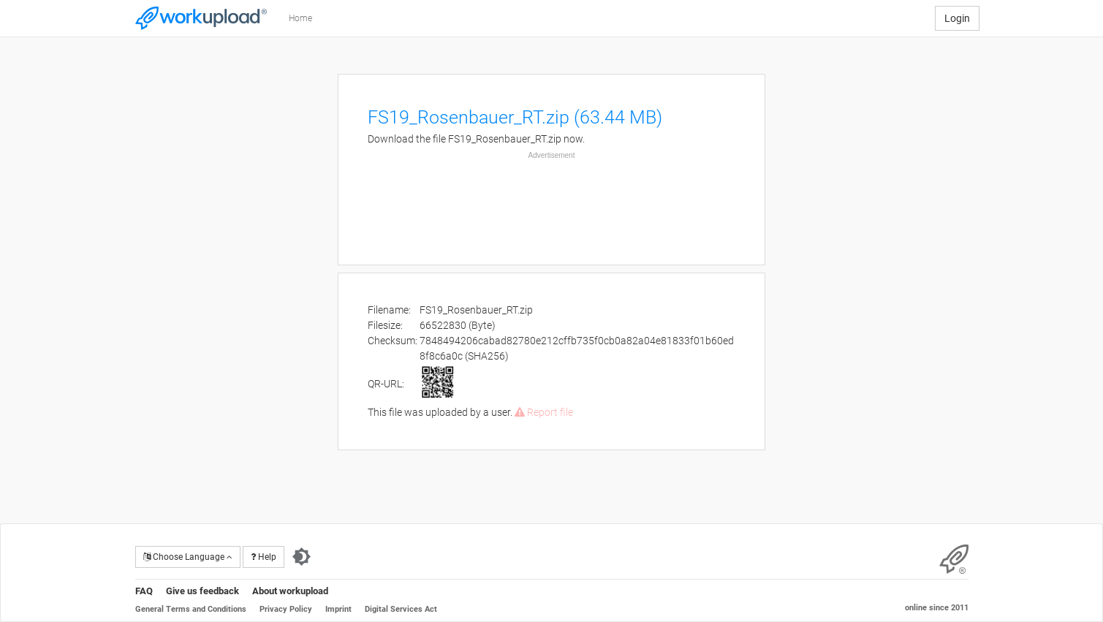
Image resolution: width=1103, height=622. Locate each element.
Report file (544, 412)
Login (957, 18)
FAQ (144, 590)
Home (300, 18)
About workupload (290, 590)
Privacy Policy (285, 609)
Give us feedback (202, 590)
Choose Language (187, 557)
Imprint (338, 609)
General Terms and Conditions (190, 609)
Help (263, 557)
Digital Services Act (401, 609)
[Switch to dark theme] (302, 557)
